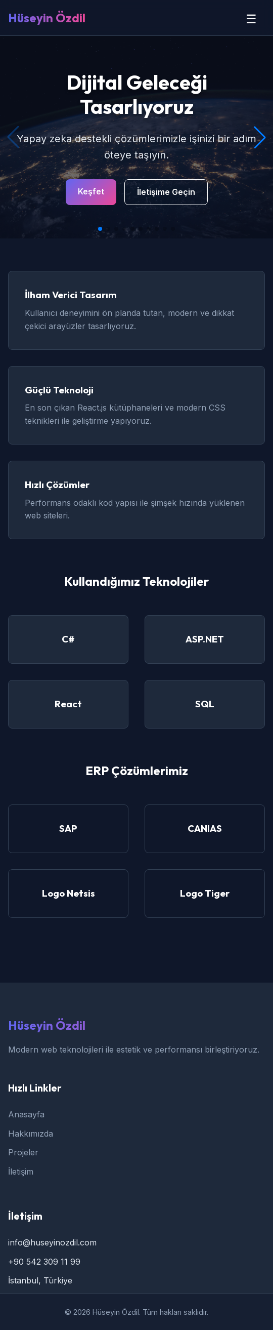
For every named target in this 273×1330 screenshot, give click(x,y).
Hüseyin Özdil (46, 17)
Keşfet (91, 191)
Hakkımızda (30, 1134)
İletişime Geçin (166, 192)
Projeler (23, 1152)
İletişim (20, 1171)
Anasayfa (26, 1114)
